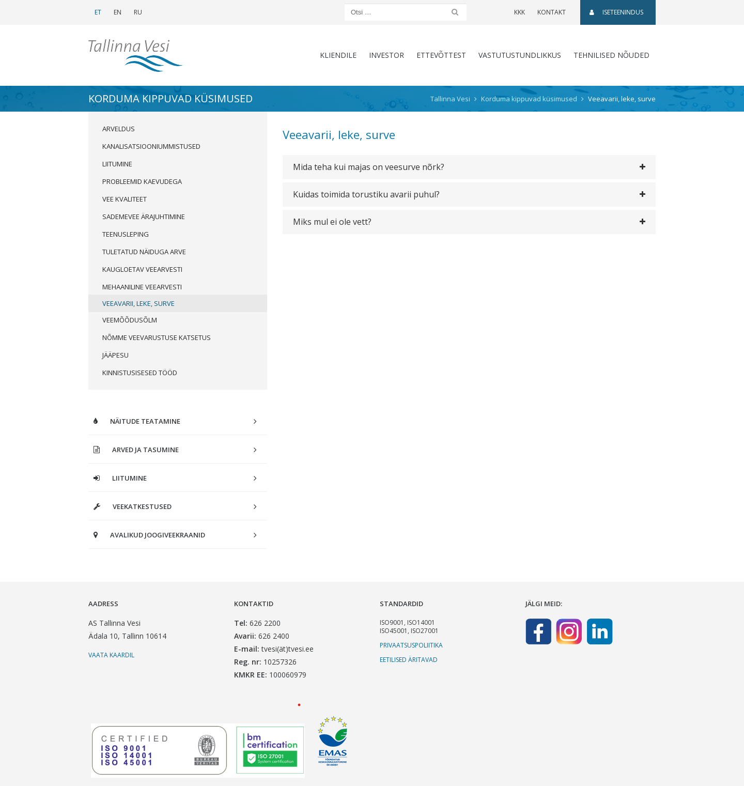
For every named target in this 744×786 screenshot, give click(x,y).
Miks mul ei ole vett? (469, 222)
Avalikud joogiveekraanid (175, 535)
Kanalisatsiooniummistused (151, 146)
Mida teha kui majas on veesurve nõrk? (469, 167)
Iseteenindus (616, 12)
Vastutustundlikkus (519, 55)
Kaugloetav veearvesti (142, 269)
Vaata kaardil (111, 655)
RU (138, 12)
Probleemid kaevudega (142, 181)
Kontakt (551, 12)
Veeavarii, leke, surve (138, 303)
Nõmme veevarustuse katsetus (156, 337)
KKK (519, 12)
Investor (386, 55)
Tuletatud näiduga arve (144, 251)
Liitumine (117, 163)
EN (117, 12)
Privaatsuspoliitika (411, 645)
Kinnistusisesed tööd (139, 372)
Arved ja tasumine (175, 449)
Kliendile (338, 55)
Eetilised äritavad (409, 659)
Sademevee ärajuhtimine (143, 216)
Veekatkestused (175, 506)
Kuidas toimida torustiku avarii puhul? (469, 195)
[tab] (469, 167)
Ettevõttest (441, 55)
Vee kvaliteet (124, 199)
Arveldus (118, 128)
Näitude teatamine (175, 421)
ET (98, 12)
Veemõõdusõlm (129, 320)
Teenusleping (125, 234)
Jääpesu (115, 355)
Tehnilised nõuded (611, 55)
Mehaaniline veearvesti (142, 286)
